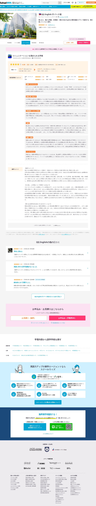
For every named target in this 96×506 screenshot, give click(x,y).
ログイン (81, 2)
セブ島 (66, 17)
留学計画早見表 (58, 481)
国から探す (2, 6)
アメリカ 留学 (13, 479)
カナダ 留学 (13, 481)
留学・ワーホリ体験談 (75, 484)
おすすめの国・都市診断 (31, 486)
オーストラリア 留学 (15, 482)
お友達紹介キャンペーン (75, 487)
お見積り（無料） (70, 42)
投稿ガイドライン (59, 494)
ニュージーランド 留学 (15, 486)
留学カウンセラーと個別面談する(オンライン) (35, 426)
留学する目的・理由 (45, 477)
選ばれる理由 (22, 6)
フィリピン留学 (31, 9)
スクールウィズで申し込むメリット (41, 323)
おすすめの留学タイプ (45, 479)
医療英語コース (76, 350)
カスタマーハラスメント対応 (61, 487)
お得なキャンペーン (74, 486)
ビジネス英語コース (18, 350)
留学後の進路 (43, 487)
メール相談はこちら (48, 433)
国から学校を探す (15, 475)
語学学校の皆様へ (59, 484)
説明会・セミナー (53, 6)
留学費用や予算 (44, 481)
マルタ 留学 (13, 489)
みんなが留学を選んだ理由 (61, 479)
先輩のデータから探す (30, 482)
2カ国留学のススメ (74, 494)
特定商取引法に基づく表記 (61, 491)
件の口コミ (51, 25)
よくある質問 (58, 482)
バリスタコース (50, 350)
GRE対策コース (63, 345)
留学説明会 (72, 491)
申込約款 (57, 496)
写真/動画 (34, 42)
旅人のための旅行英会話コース (29, 355)
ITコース (43, 350)
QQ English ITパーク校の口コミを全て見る (48, 296)
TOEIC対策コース (18, 345)
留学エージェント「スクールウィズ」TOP (8, 9)
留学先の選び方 (44, 482)
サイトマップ (58, 502)
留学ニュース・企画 (45, 489)
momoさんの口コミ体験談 (45, 9)
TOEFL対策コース (38, 345)
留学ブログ (43, 475)
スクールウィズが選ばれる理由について (48, 402)
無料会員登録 (91, 2)
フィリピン (61, 17)
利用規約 (57, 486)
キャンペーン (44, 6)
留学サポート (36, 6)
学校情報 (9, 42)
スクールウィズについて (60, 477)
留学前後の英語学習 (45, 492)
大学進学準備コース (43, 355)
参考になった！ (57, 225)
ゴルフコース (17, 355)
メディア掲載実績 (48, 459)
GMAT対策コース (73, 345)
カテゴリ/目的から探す (12, 6)
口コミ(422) (26, 42)
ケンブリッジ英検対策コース (51, 345)
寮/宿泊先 (41, 42)
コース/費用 (17, 42)
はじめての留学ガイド (75, 492)
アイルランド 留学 (14, 487)
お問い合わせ (42, 234)
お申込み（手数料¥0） (84, 42)
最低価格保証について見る (59, 323)
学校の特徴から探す (30, 477)
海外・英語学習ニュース (46, 491)
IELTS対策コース (28, 345)
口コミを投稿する (55, 31)
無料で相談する (76, 6)
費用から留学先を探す (30, 479)
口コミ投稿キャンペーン (75, 489)
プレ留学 (29, 6)
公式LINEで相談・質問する (62, 427)
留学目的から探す (29, 481)
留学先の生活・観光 (45, 486)
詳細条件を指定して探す (31, 484)
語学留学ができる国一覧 (22, 9)
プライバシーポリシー (60, 492)
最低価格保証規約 (59, 489)
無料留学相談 (73, 477)
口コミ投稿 (67, 2)
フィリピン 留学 (14, 477)
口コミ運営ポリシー (66, 234)
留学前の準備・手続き (45, 484)
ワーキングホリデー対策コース (63, 350)
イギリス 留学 (13, 484)
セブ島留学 (37, 9)
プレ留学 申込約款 (59, 497)
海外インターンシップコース (31, 350)
